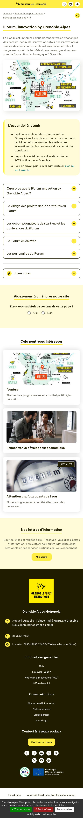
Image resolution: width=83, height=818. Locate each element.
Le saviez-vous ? (41, 671)
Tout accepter (21, 809)
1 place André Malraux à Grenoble (57, 620)
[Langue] (70, 4)
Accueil (7, 13)
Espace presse (41, 714)
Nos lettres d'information (41, 703)
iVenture (13, 389)
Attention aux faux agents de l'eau (32, 496)
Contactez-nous (41, 742)
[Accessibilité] (77, 4)
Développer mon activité (17, 17)
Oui (35, 312)
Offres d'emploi (41, 683)
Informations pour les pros (29, 13)
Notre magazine (41, 709)
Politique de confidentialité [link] (41, 814)
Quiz (41, 666)
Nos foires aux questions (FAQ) (41, 677)
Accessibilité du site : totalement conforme (51, 795)
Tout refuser (43, 809)
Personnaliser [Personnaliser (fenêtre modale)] (65, 809)
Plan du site (14, 795)
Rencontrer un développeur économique (36, 448)
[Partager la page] (77, 15)
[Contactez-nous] (64, 4)
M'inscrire (41, 556)
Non (49, 312)
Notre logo (41, 720)
